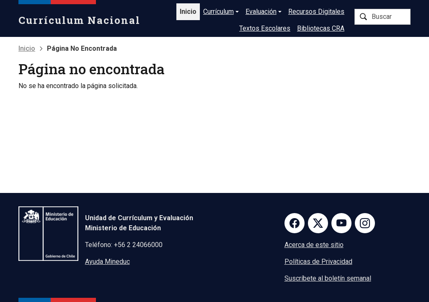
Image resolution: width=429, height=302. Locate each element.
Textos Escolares (264, 28)
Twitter (318, 223)
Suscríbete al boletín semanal (327, 278)
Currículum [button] (218, 12)
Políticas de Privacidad (318, 262)
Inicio (188, 12)
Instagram (365, 223)
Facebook (294, 223)
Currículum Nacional (79, 20)
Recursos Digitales (316, 12)
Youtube (341, 223)
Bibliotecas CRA (320, 28)
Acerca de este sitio (314, 245)
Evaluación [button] (261, 12)
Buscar (363, 17)
